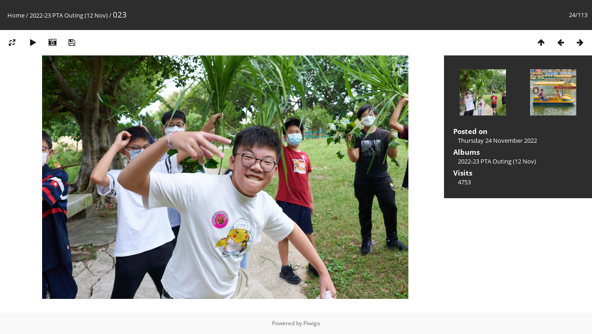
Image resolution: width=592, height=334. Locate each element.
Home (16, 15)
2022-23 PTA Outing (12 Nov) (69, 15)
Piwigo (311, 323)
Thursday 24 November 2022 (497, 140)
